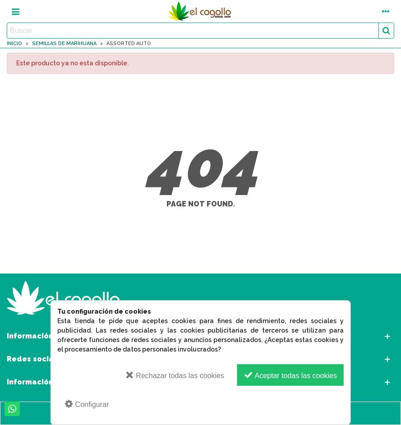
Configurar (86, 404)
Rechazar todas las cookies (174, 375)
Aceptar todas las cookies (290, 375)
